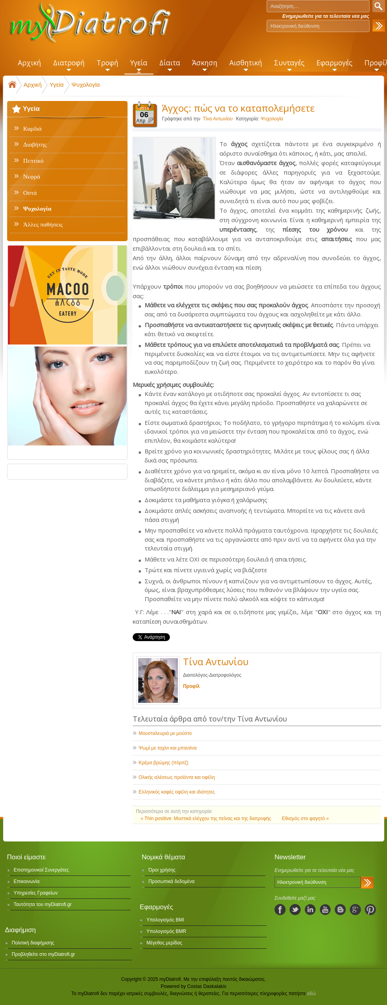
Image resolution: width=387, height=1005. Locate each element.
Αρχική (33, 84)
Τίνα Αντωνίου (218, 119)
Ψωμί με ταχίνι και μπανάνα (168, 748)
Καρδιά (32, 128)
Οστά (30, 192)
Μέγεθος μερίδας (164, 943)
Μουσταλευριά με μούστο (165, 733)
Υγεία (56, 84)
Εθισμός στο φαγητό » (305, 818)
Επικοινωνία (27, 881)
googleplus (355, 909)
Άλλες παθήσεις (43, 224)
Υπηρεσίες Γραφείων (36, 893)
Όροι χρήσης (162, 870)
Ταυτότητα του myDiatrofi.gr (43, 904)
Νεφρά (31, 176)
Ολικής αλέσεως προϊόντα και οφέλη (177, 777)
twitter (295, 909)
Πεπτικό (33, 160)
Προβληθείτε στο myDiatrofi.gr (43, 954)
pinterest (370, 909)
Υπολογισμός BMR (167, 931)
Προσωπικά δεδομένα (171, 881)
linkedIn (310, 909)
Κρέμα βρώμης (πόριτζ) (163, 762)
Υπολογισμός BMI (165, 920)
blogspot (340, 909)
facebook (280, 909)
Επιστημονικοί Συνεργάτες (41, 870)
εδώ (311, 993)
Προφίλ (191, 686)
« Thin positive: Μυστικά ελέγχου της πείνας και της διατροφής (207, 818)
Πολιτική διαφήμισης (33, 943)
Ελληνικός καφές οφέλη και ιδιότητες (177, 792)
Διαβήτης (35, 144)
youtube (325, 909)
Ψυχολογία (86, 84)
